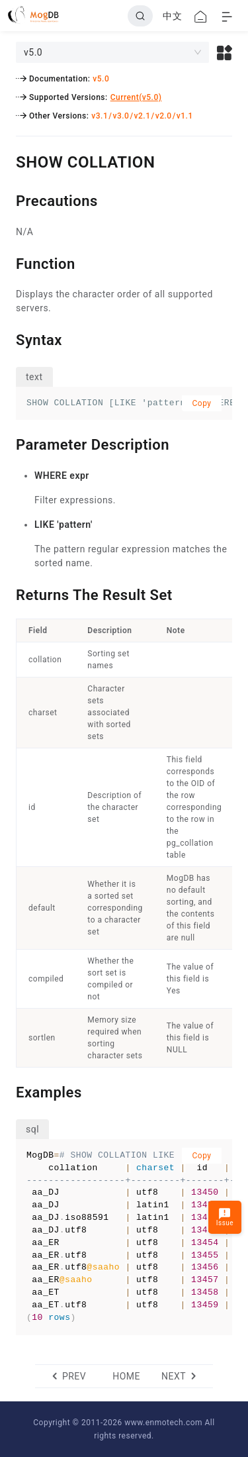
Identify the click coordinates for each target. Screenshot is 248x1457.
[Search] (140, 15)
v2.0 (163, 116)
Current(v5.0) (136, 97)
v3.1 (99, 116)
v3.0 (120, 116)
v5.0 (101, 78)
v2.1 (142, 116)
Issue (224, 1217)
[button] (224, 52)
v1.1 (185, 116)
